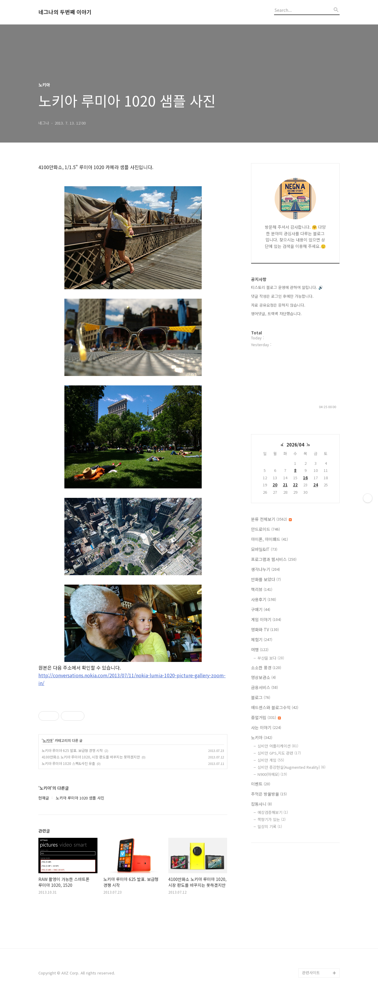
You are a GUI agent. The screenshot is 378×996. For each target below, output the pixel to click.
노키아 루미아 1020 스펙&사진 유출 (68, 763)
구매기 (260, 609)
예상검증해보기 (273, 812)
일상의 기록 (270, 826)
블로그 (260, 697)
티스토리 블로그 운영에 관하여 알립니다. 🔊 (287, 287)
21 (285, 485)
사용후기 (263, 599)
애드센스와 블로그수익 (274, 707)
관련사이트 (311, 972)
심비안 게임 (271, 760)
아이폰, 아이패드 (269, 539)
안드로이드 (265, 529)
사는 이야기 (266, 727)
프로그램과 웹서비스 (273, 559)
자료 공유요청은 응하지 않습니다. (278, 305)
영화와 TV (265, 629)
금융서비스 (264, 687)
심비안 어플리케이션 (278, 746)
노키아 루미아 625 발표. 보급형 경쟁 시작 (72, 750)
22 (295, 485)
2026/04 (295, 444)
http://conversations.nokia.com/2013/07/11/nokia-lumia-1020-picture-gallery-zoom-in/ (132, 679)
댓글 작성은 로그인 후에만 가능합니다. (282, 296)
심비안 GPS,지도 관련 (279, 753)
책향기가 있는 (272, 819)
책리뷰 (261, 589)
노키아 (48, 740)
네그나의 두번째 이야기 (65, 12)
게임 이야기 (266, 619)
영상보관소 (263, 677)
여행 (259, 649)
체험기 (261, 639)
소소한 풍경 (266, 667)
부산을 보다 (271, 658)
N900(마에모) (272, 774)
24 (315, 485)
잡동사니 (261, 804)
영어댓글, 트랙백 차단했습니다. (276, 313)
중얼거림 (266, 717)
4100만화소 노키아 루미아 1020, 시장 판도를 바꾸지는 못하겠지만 (91, 756)
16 (305, 477)
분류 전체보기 (271, 519)
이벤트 (260, 784)
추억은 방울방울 (269, 794)
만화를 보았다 (266, 579)
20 (275, 485)
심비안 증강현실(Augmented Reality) (291, 767)
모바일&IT (264, 549)
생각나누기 (265, 569)
